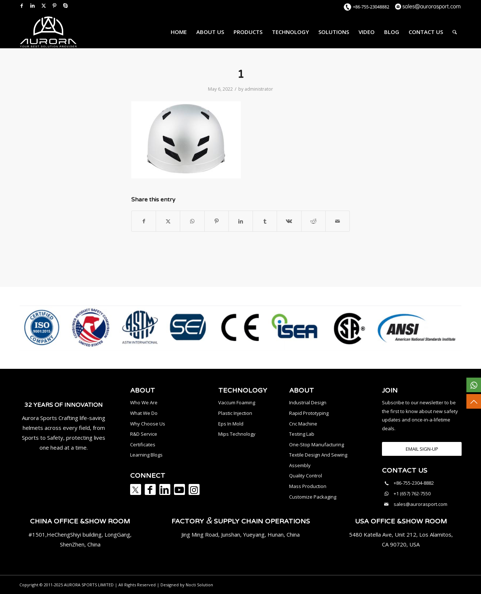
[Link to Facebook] (21, 5)
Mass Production (307, 486)
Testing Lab (301, 434)
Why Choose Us (147, 423)
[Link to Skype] (65, 5)
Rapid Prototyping (309, 413)
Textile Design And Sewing (318, 454)
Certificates (142, 444)
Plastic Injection (235, 413)
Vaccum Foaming (236, 402)
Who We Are (144, 402)
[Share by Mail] (337, 221)
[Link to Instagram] (194, 489)
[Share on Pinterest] (216, 221)
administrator (259, 89)
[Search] (455, 31)
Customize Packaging (312, 496)
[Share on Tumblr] (265, 221)
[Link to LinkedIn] (32, 5)
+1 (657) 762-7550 (412, 493)
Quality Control (305, 475)
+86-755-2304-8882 (414, 483)
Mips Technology (236, 434)
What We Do (144, 413)
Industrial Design (307, 402)
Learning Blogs (146, 454)
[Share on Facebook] (144, 221)
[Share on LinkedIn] (241, 221)
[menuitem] (179, 31)
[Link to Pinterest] (54, 5)
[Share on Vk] (289, 221)
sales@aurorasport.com (420, 504)
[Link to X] (43, 5)
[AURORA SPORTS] (48, 31)
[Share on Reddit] (313, 221)
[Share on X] (168, 221)
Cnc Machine (303, 423)
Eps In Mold (230, 423)
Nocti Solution (199, 584)
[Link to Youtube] (179, 489)
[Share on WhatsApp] (192, 221)
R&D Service (143, 434)
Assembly (300, 465)
